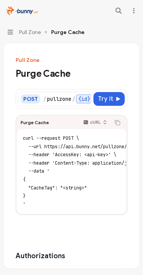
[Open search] (118, 11)
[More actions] (133, 10)
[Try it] (109, 99)
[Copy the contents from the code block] (117, 123)
